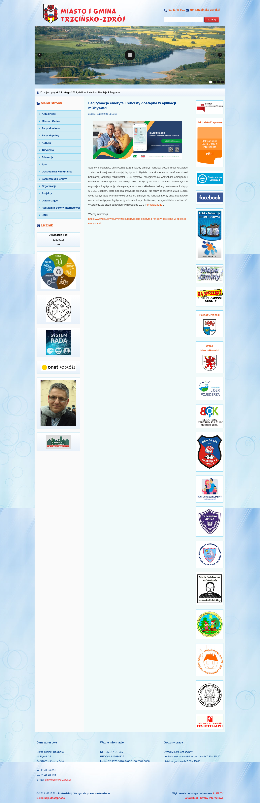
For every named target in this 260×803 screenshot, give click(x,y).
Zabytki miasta (51, 128)
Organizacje (49, 186)
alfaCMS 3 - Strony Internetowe (204, 797)
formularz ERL (154, 204)
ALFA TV (218, 793)
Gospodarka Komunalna (57, 171)
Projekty (47, 193)
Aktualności (49, 113)
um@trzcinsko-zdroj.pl (205, 9)
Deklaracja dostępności (51, 797)
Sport (45, 164)
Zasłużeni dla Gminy (54, 178)
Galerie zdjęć (50, 200)
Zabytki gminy (50, 135)
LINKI (45, 215)
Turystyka (48, 149)
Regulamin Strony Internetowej (61, 207)
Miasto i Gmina (51, 121)
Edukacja (47, 157)
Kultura (46, 142)
